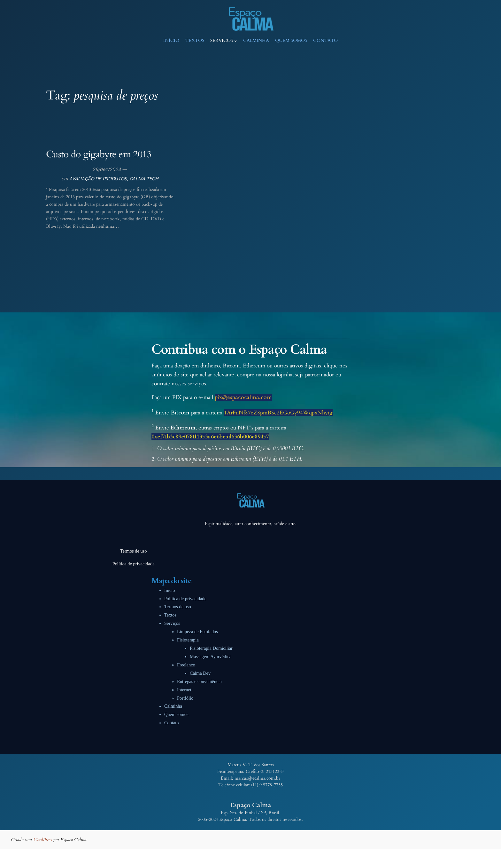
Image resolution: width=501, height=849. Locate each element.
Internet (184, 689)
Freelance (186, 664)
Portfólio (185, 698)
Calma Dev (200, 673)
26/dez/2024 (106, 169)
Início (169, 590)
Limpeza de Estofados (197, 631)
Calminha (173, 706)
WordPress (42, 840)
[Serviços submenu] (235, 40)
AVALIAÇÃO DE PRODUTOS (98, 178)
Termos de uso (177, 606)
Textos (170, 614)
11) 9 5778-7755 (267, 785)
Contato (171, 722)
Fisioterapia (188, 639)
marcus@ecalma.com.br (257, 778)
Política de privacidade (185, 598)
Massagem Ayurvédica (210, 656)
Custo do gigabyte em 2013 (98, 155)
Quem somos (176, 714)
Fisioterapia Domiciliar (211, 648)
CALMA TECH (143, 178)
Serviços (172, 623)
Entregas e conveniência (199, 681)
